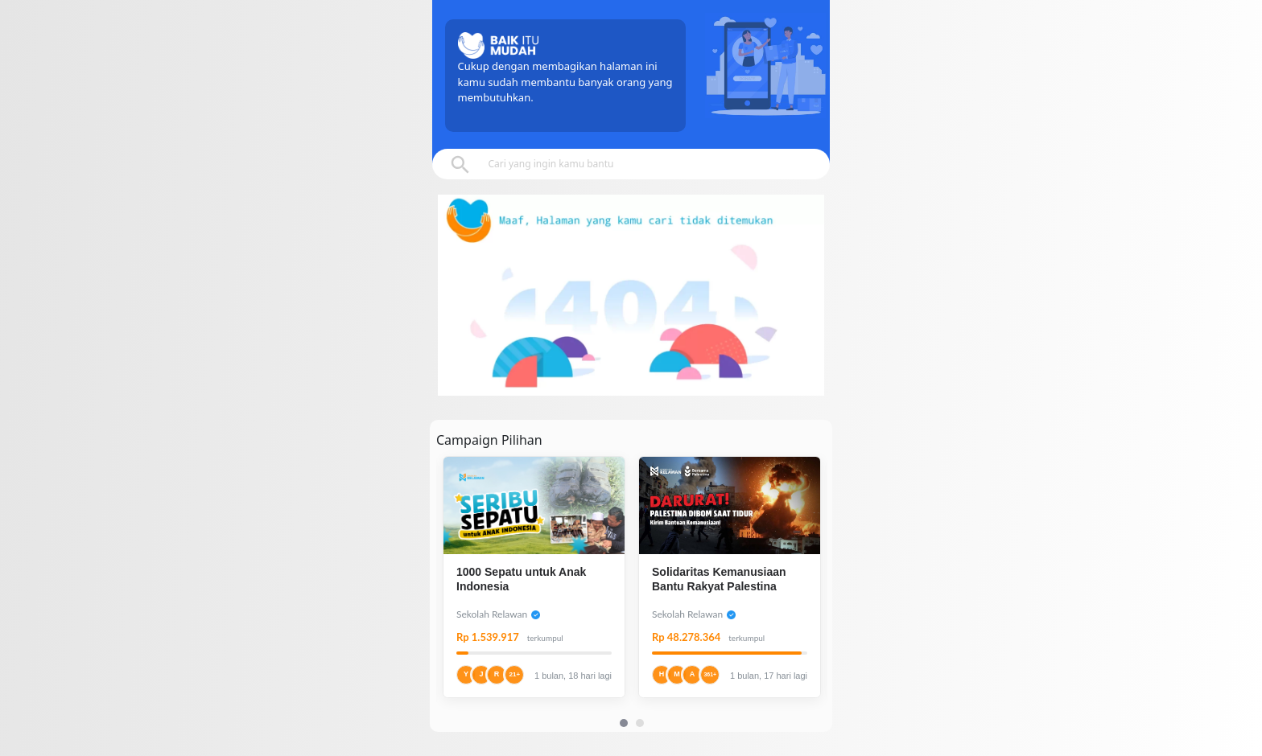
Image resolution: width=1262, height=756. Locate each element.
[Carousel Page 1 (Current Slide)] (624, 723)
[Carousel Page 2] (640, 723)
